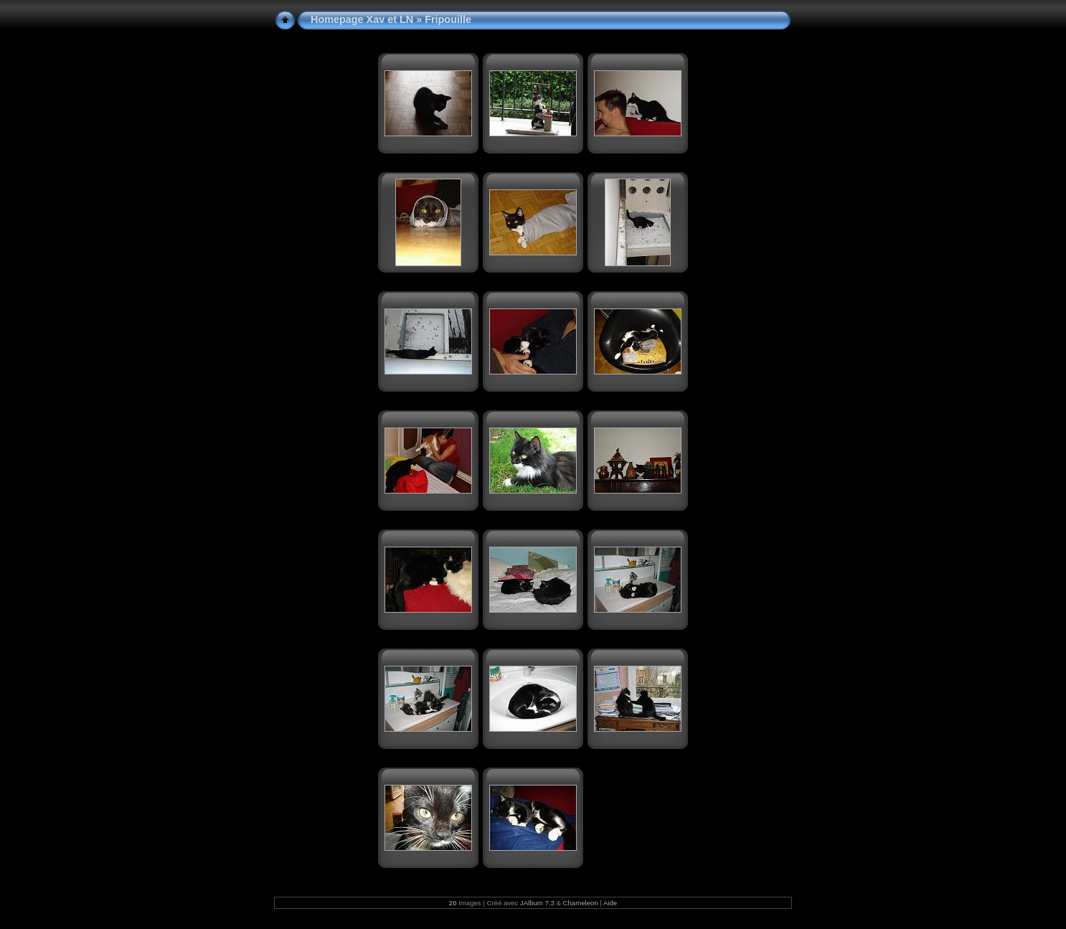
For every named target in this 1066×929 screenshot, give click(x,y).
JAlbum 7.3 (537, 903)
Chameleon (580, 903)
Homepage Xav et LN (362, 19)
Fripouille (448, 19)
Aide (610, 903)
